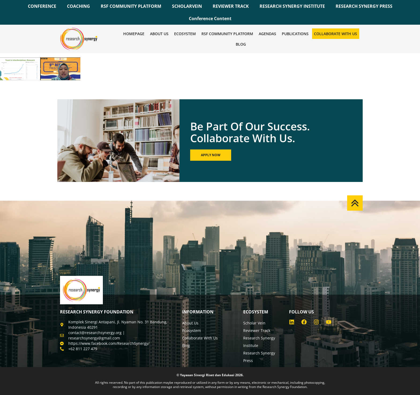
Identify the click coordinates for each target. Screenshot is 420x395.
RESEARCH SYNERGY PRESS (364, 6)
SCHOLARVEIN (187, 6)
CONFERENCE (42, 6)
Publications (295, 33)
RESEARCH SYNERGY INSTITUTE (292, 6)
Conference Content (210, 18)
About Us (159, 33)
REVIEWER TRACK (231, 6)
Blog (241, 44)
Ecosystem (185, 33)
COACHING (78, 6)
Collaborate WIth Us (335, 33)
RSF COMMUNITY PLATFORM (131, 6)
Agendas (267, 33)
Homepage (133, 33)
